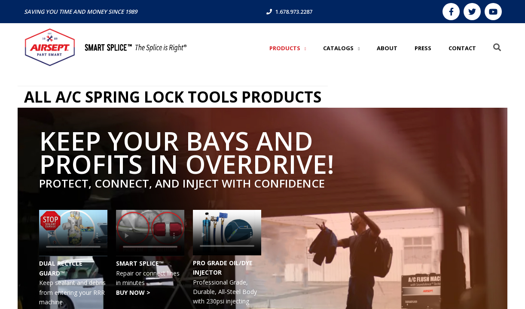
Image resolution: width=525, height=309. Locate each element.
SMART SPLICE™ (140, 263)
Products (285, 48)
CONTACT (462, 48)
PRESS (423, 48)
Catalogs (339, 48)
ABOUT (387, 48)
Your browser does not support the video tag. (73, 233)
